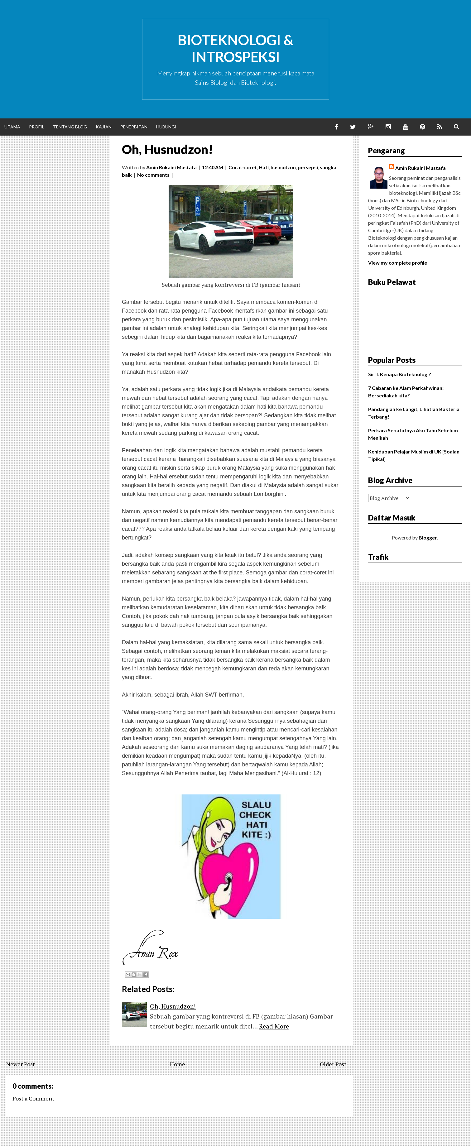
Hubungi (166, 126)
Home (177, 1064)
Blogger (428, 537)
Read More (274, 1026)
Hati (264, 167)
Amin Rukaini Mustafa (420, 168)
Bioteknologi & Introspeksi (236, 48)
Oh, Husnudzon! (167, 149)
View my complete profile (397, 263)
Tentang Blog (70, 126)
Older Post (333, 1064)
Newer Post (20, 1064)
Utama (12, 126)
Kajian (104, 126)
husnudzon (283, 167)
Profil (36, 126)
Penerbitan (133, 126)
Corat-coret (242, 167)
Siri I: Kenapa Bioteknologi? (399, 374)
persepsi (308, 167)
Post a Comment (33, 1098)
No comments (153, 175)
